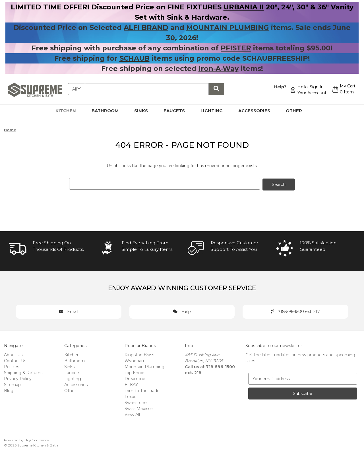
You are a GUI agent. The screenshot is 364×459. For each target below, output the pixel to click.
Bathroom (108, 110)
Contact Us (15, 359)
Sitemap (12, 383)
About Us (13, 353)
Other (297, 110)
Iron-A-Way (218, 68)
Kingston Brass (139, 353)
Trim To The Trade (142, 389)
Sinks (144, 110)
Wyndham (135, 359)
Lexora (131, 395)
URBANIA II (244, 7)
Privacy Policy (18, 377)
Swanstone (136, 401)
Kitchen (68, 110)
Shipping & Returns (23, 371)
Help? (279, 86)
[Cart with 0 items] (343, 90)
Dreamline (135, 377)
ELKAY (131, 383)
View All (132, 413)
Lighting (214, 110)
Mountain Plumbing (144, 365)
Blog (8, 389)
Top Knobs (135, 371)
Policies (11, 365)
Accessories (257, 110)
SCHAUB (134, 58)
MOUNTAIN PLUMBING (227, 27)
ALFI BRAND (146, 27)
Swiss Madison (139, 407)
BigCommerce (36, 439)
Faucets (177, 110)
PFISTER (236, 48)
